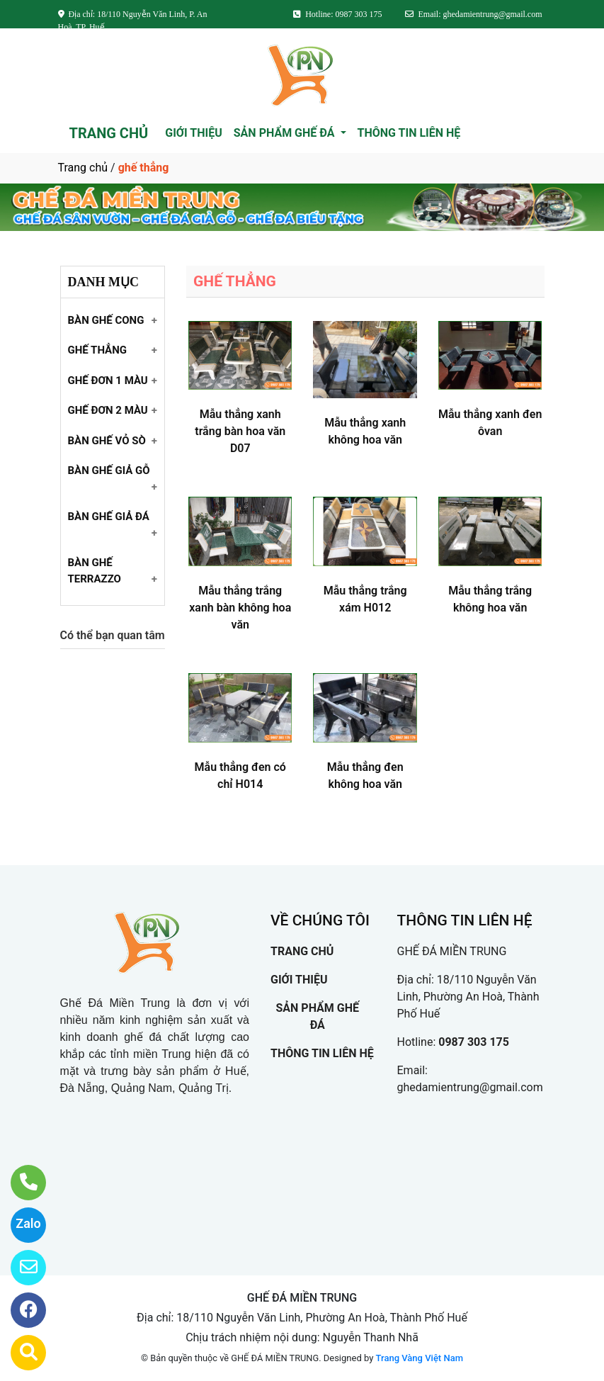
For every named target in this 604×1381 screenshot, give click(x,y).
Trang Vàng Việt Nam (419, 1358)
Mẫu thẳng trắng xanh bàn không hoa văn (240, 607)
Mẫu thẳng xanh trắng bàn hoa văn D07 (240, 431)
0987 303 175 (473, 1042)
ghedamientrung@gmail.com (470, 1087)
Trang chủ (83, 167)
